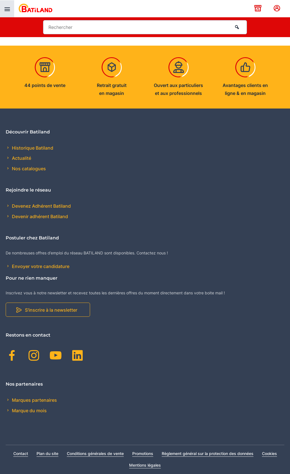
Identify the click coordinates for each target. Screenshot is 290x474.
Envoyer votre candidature (40, 266)
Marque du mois (29, 410)
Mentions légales (145, 465)
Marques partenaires (34, 400)
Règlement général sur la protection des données (207, 453)
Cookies (269, 453)
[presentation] (7, 8)
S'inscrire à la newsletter (51, 310)
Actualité (21, 158)
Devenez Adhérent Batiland (41, 206)
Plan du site (47, 453)
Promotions (142, 453)
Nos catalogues (28, 168)
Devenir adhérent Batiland (39, 216)
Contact (20, 453)
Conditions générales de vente (95, 453)
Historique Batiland (32, 148)
